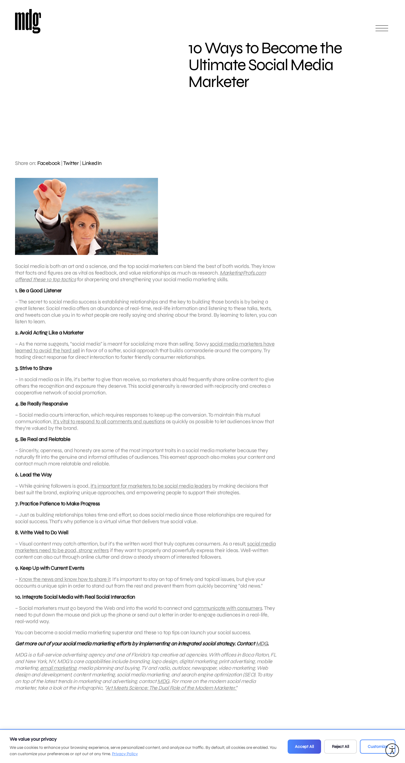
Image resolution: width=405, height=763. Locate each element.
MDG (262, 648)
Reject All (340, 746)
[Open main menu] (382, 31)
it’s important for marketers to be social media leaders (151, 491)
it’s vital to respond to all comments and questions (109, 426)
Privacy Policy (125, 753)
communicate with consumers (227, 613)
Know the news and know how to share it (64, 584)
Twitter (71, 163)
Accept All (304, 746)
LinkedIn (92, 163)
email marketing (58, 673)
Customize (378, 746)
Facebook (48, 163)
